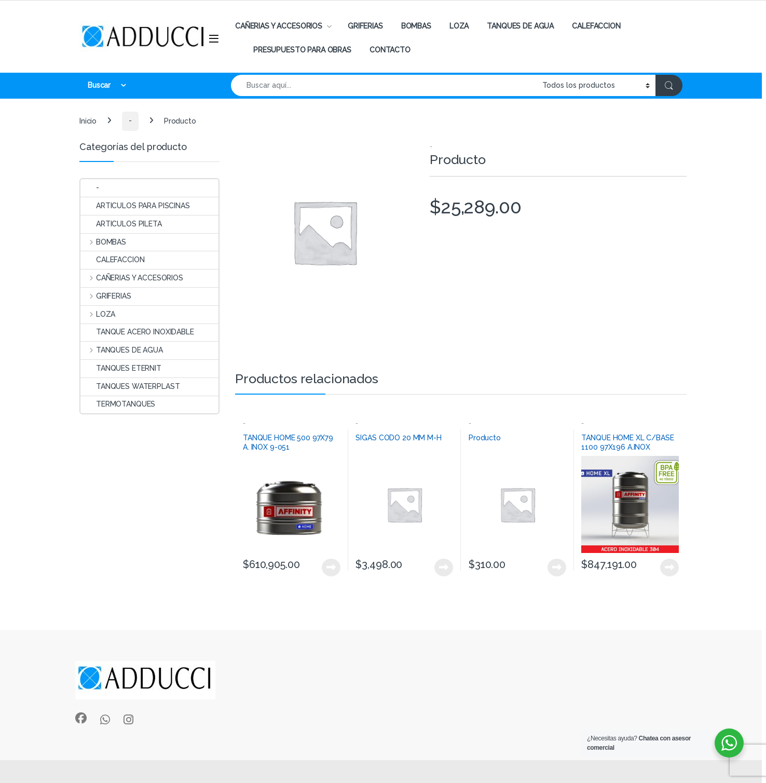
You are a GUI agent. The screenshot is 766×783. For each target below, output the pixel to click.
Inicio (88, 120)
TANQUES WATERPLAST (130, 386)
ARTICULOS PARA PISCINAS (135, 205)
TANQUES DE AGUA (520, 26)
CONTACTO (390, 50)
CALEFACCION (596, 26)
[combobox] (384, 85)
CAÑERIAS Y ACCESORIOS (278, 26)
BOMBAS (416, 26)
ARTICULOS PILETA (121, 224)
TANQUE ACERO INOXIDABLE (137, 332)
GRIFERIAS (365, 26)
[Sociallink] (81, 718)
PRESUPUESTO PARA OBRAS (302, 50)
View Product (331, 567)
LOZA (459, 26)
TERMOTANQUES (117, 404)
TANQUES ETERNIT (120, 368)
